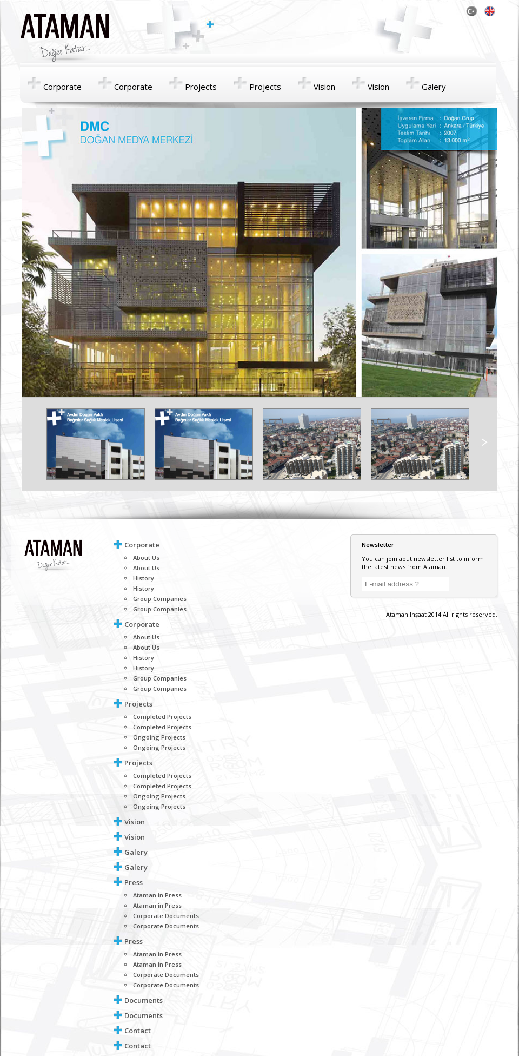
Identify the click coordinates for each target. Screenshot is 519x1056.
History (143, 578)
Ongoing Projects (159, 737)
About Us (146, 557)
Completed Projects (162, 716)
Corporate (62, 86)
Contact (137, 1030)
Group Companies (160, 599)
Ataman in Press (157, 895)
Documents (143, 1000)
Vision (324, 86)
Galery (434, 86)
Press (133, 882)
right (484, 441)
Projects (201, 86)
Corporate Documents (166, 916)
